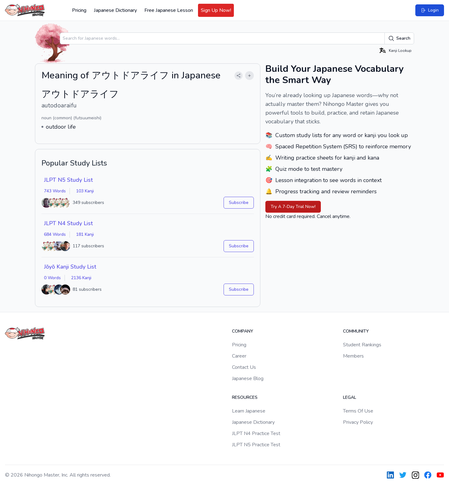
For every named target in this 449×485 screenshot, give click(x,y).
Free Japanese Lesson (168, 10)
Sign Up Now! (216, 10)
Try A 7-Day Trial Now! (293, 207)
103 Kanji (85, 191)
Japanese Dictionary (115, 10)
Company (242, 331)
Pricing (79, 10)
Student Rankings (362, 344)
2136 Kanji (81, 278)
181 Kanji (85, 234)
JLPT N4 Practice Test (256, 433)
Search (399, 38)
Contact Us (244, 367)
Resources (245, 397)
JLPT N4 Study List (68, 223)
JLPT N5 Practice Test (256, 444)
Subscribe (239, 202)
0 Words (52, 278)
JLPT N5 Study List (68, 180)
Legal (349, 397)
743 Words (55, 191)
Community (356, 331)
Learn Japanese (248, 411)
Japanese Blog (247, 378)
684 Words (55, 234)
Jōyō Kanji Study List (70, 266)
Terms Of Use (358, 411)
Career (239, 356)
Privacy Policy (358, 422)
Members (353, 356)
